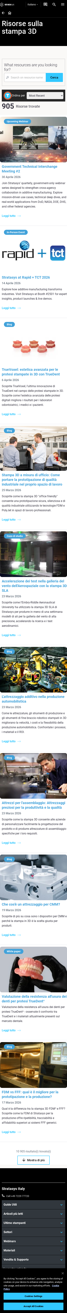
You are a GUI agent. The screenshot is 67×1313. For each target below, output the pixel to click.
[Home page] (8, 13)
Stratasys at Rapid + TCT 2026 (26, 277)
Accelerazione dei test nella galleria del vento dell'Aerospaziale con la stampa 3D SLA (34, 586)
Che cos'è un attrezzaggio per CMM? (31, 904)
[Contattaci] (45, 4)
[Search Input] (25, 77)
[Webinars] (33, 1241)
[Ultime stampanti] (33, 1223)
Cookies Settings (33, 1296)
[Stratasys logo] (7, 4)
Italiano (33, 4)
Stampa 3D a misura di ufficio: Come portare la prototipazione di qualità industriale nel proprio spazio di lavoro (32, 479)
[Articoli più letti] (33, 1213)
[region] (33, 1290)
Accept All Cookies (33, 1306)
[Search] (54, 4)
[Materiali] (33, 1250)
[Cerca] (54, 77)
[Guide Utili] (33, 1204)
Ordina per (18, 95)
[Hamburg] (62, 4)
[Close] (63, 1273)
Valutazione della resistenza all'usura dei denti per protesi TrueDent (34, 998)
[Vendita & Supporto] (33, 1259)
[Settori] (33, 1232)
